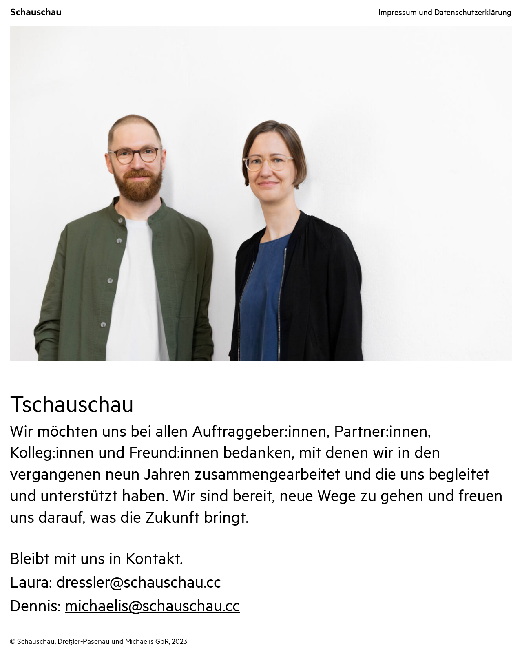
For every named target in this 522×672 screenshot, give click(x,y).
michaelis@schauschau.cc (152, 605)
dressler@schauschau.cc (138, 581)
